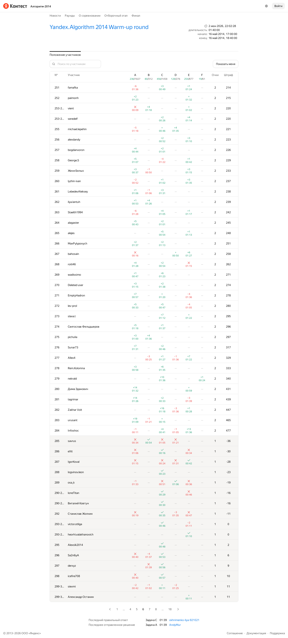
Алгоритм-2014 (40, 6)
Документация (256, 633)
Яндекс (34, 633)
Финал (136, 15)
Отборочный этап (116, 15)
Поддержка (277, 633)
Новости (55, 15)
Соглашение (235, 633)
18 (170, 609)
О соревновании (89, 15)
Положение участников (65, 54)
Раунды (70, 15)
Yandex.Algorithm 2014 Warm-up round (99, 27)
